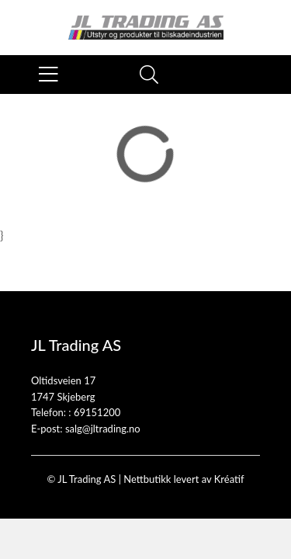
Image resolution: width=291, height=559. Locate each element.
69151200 (97, 412)
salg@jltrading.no (102, 428)
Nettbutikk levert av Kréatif (183, 479)
